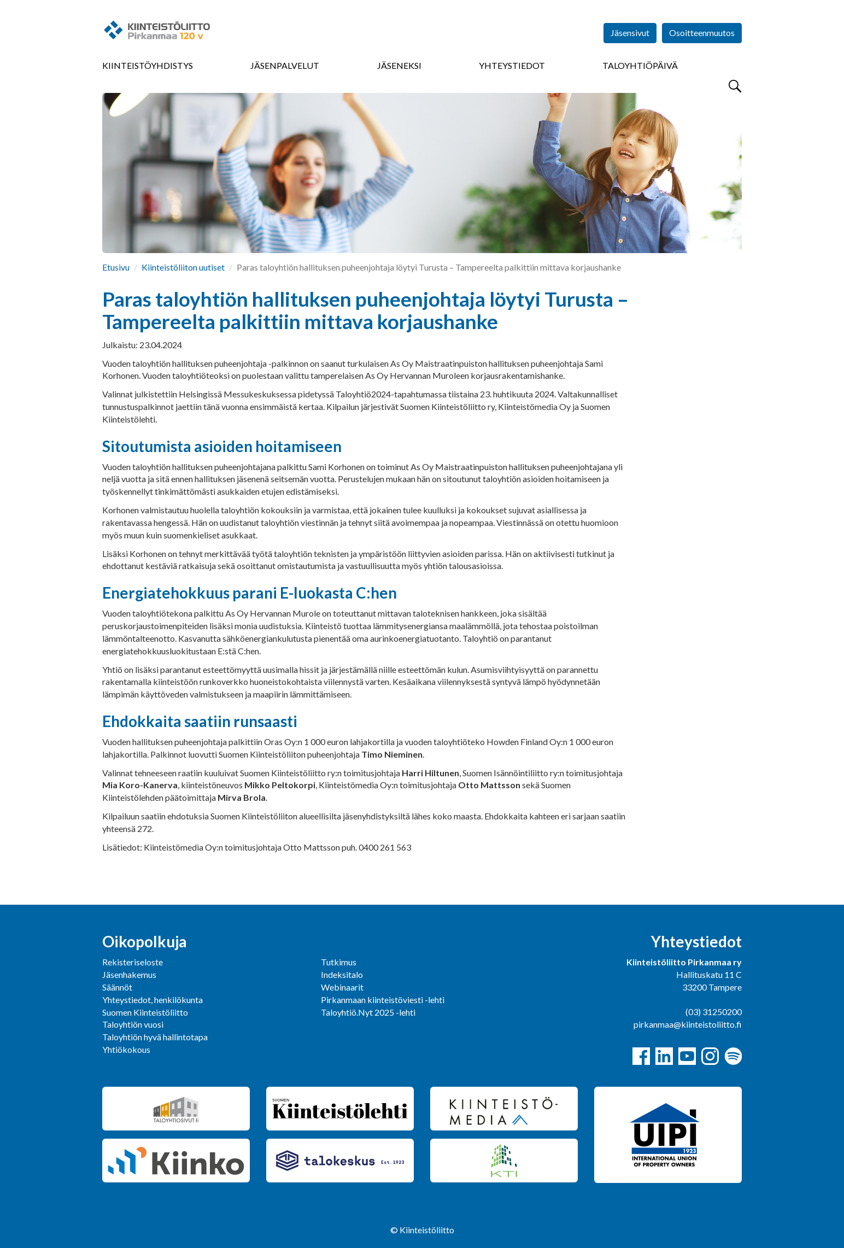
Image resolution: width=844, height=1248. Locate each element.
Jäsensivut (630, 32)
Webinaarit (342, 987)
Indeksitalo (342, 974)
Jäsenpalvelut (284, 65)
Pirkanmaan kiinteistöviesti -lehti (382, 999)
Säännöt (117, 987)
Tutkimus (338, 962)
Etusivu (116, 267)
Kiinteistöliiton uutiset (183, 267)
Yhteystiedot (512, 65)
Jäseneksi (399, 65)
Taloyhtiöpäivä (640, 65)
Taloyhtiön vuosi (132, 1024)
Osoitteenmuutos (702, 32)
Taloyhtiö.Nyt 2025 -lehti (369, 1012)
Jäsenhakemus (129, 974)
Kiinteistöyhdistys (147, 65)
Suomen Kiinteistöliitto (145, 1012)
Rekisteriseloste (132, 962)
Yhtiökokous (126, 1049)
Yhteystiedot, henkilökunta (152, 999)
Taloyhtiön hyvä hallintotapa (155, 1037)
